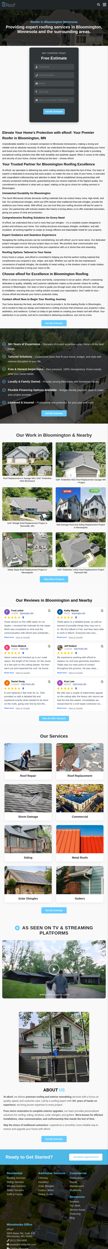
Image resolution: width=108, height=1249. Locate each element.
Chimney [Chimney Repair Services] (43, 1178)
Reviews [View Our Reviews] (74, 1201)
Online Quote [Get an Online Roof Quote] (45, 1194)
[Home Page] (9, 6)
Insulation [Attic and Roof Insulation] (43, 1182)
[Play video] (54, 969)
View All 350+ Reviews (54, 718)
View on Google (23, 637)
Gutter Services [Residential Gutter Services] (15, 1190)
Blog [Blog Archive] (72, 1218)
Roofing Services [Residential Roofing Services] (16, 1178)
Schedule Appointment (85, 1157)
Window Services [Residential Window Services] (16, 1186)
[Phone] (54, 75)
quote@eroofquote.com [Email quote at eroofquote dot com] (23, 1244)
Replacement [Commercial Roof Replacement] (77, 1178)
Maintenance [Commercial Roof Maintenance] (77, 1186)
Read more (9, 637)
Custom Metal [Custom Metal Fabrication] (46, 1190)
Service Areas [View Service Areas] (77, 1209)
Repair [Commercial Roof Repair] (73, 1182)
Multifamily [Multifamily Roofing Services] (75, 1190)
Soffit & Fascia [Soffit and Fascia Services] (15, 1194)
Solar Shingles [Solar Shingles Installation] (46, 1186)
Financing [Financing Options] (75, 1213)
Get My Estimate (54, 111)
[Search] (98, 4)
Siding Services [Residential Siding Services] (15, 1182)
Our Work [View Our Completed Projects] (75, 1205)
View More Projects (54, 579)
